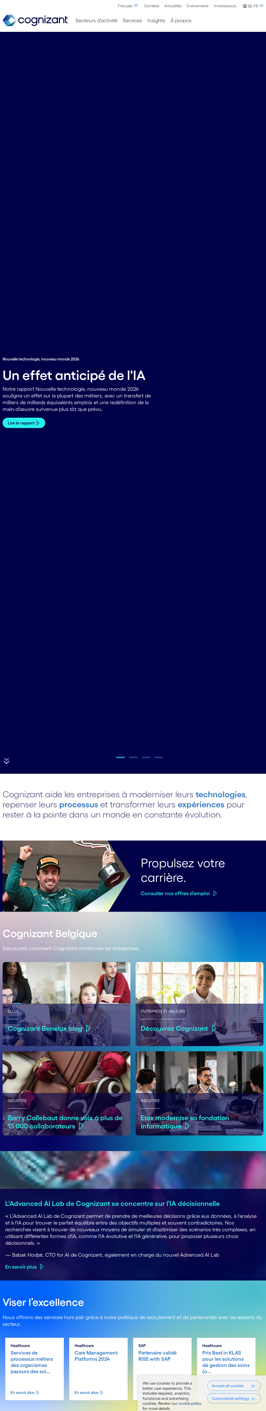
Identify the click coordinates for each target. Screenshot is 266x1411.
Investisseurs (225, 6)
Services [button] (132, 20)
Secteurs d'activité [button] (96, 20)
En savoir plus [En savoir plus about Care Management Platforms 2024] (86, 1392)
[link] (35, 20)
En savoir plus (21, 1267)
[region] (201, 1393)
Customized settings (230, 1398)
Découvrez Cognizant (174, 1028)
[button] (252, 6)
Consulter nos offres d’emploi (175, 893)
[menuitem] (128, 6)
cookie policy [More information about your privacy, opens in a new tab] (189, 1403)
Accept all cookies (228, 1386)
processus (78, 804)
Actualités (173, 6)
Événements (198, 6)
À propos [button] (180, 20)
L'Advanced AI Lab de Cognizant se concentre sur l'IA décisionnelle (112, 1203)
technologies (220, 794)
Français (128, 6)
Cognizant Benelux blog (45, 1028)
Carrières (151, 6)
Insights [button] (156, 20)
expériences (201, 804)
